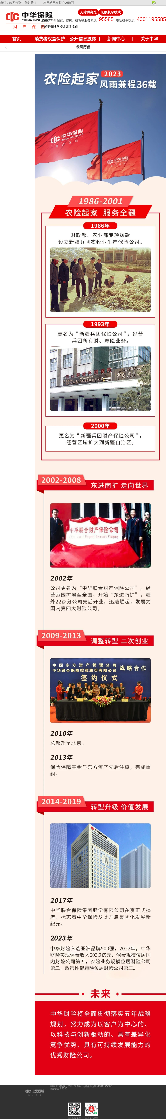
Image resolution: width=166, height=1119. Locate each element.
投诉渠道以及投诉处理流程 (59, 26)
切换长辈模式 (111, 12)
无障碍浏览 (88, 12)
